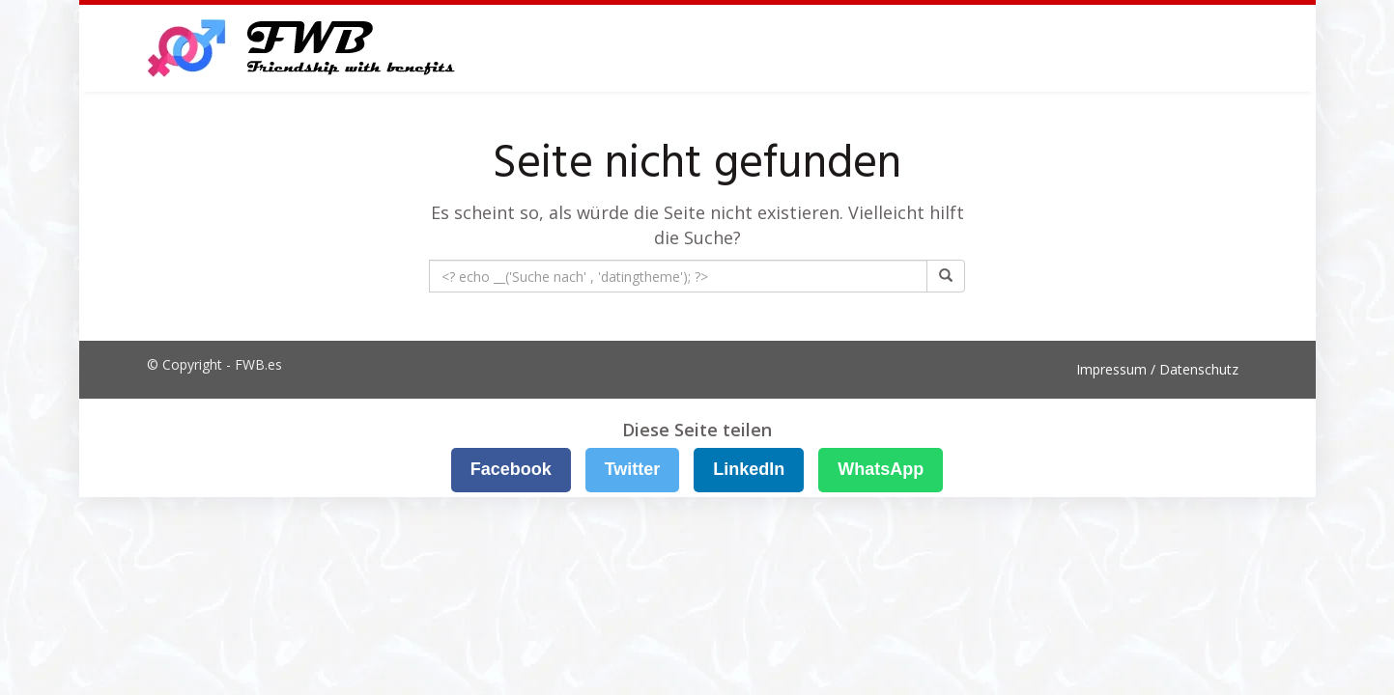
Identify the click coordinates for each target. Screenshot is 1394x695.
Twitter (633, 469)
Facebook (511, 469)
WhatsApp (881, 469)
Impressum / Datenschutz (1157, 369)
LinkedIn (748, 469)
